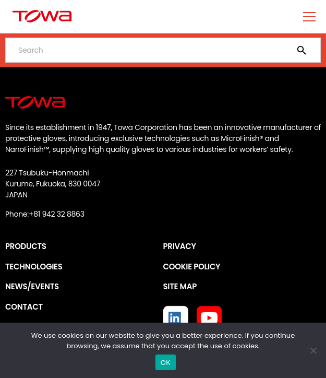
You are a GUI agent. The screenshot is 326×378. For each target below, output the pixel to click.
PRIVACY (179, 246)
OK (166, 363)
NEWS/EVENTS (32, 286)
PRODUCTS (25, 246)
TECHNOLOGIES (34, 266)
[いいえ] (313, 350)
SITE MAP (180, 286)
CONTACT (24, 306)
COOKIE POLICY (192, 266)
